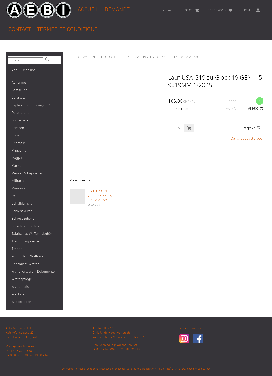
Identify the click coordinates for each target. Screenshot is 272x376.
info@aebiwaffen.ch (116, 333)
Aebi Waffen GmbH (147, 369)
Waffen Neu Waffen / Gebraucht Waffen (27, 260)
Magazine (19, 151)
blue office (165, 369)
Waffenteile (20, 287)
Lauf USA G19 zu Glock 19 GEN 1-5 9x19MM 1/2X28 (163, 57)
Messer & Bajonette (27, 173)
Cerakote (19, 98)
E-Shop (75, 57)
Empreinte (67, 369)
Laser (16, 135)
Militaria (18, 181)
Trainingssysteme (25, 241)
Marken (17, 166)
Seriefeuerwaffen (25, 226)
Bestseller (19, 90)
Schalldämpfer (23, 204)
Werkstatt (19, 294)
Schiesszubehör (24, 219)
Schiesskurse (22, 211)
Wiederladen (21, 302)
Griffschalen (21, 120)
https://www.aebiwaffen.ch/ (124, 337)
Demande (117, 9)
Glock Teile (114, 57)
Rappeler (251, 128)
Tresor (17, 249)
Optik (16, 196)
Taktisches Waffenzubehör (32, 234)
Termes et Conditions (67, 29)
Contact (19, 29)
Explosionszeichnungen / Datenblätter (31, 109)
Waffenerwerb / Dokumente (33, 272)
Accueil (88, 9)
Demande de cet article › (247, 138)
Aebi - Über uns (24, 70)
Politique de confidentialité (114, 369)
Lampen (18, 128)
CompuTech (204, 369)
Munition (18, 188)
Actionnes (19, 83)
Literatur (18, 143)
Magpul (17, 158)
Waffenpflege (22, 279)
